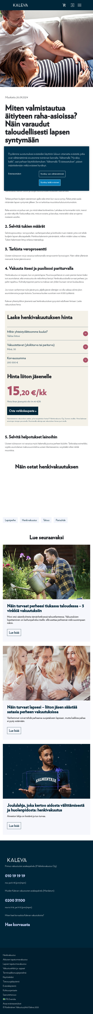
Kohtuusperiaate (10, 990)
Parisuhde (60, 520)
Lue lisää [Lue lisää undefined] (14, 632)
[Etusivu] (23, 5)
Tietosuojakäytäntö (11, 981)
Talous (46, 520)
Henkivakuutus (29, 520)
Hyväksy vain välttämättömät (52, 174)
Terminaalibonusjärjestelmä (14, 972)
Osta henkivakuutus (65, 6)
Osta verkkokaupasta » (22, 411)
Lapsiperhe (10, 520)
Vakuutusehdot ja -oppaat (14, 968)
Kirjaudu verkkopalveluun (72, 6)
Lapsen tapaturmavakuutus (14, 964)
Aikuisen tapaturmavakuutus (15, 959)
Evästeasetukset (14, 174)
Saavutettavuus (9, 994)
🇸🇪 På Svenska (9, 999)
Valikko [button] (79, 6)
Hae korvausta (17, 924)
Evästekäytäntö (9, 986)
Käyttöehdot (8, 977)
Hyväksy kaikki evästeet (49, 183)
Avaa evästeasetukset (12, 1003)
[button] (85, 333)
